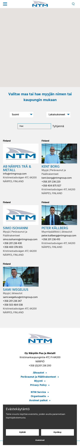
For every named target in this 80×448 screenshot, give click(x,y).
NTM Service (38, 392)
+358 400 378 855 (13, 247)
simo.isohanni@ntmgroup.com (20, 239)
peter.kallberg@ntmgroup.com (59, 236)
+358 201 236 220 (51, 182)
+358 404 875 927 (51, 186)
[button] (42, 46)
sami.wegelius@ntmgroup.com (20, 297)
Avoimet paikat (38, 400)
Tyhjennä (58, 126)
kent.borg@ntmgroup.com (57, 178)
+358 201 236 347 (12, 301)
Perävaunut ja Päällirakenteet (38, 377)
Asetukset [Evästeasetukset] (40, 440)
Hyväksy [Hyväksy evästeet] (57, 432)
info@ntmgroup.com (15, 174)
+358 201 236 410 (51, 239)
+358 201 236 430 (12, 243)
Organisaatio (38, 396)
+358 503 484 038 (13, 305)
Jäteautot (38, 373)
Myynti (38, 381)
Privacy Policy (38, 385)
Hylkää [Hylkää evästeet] (22, 432)
